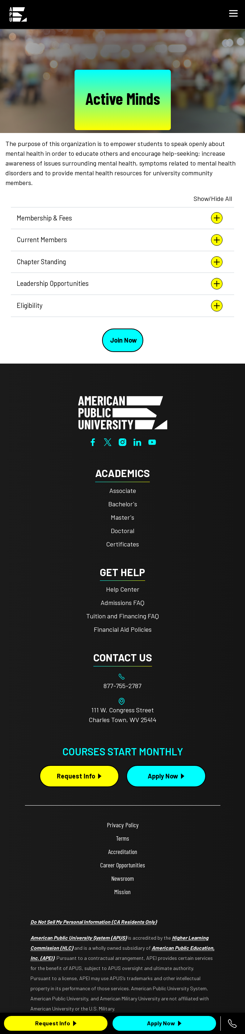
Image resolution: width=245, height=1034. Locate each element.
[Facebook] (93, 441)
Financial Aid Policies (123, 629)
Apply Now (161, 1023)
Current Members (120, 240)
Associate (122, 490)
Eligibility (120, 306)
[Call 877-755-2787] (232, 1023)
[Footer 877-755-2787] (122, 686)
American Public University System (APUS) (78, 938)
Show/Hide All (213, 198)
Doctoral (122, 531)
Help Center (122, 589)
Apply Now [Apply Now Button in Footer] (163, 776)
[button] (233, 14)
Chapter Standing (120, 262)
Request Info (52, 1023)
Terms (122, 838)
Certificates (122, 544)
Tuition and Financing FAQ (122, 616)
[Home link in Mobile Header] (18, 14)
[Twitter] (107, 441)
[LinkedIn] (137, 441)
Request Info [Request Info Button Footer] (76, 776)
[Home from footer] (122, 412)
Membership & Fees (120, 218)
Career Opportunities (122, 865)
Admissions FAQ (122, 602)
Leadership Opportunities (120, 283)
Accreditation (122, 851)
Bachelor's (122, 504)
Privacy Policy (123, 825)
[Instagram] (122, 441)
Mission (122, 892)
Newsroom (122, 878)
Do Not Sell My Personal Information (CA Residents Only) (93, 922)
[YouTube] (152, 441)
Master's (122, 517)
